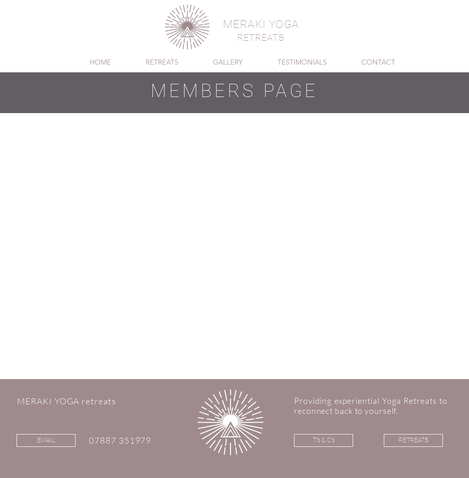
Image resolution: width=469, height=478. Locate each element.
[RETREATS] (413, 440)
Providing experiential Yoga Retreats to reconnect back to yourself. (370, 406)
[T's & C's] (323, 440)
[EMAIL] (46, 440)
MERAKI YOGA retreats (66, 401)
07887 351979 (120, 440)
